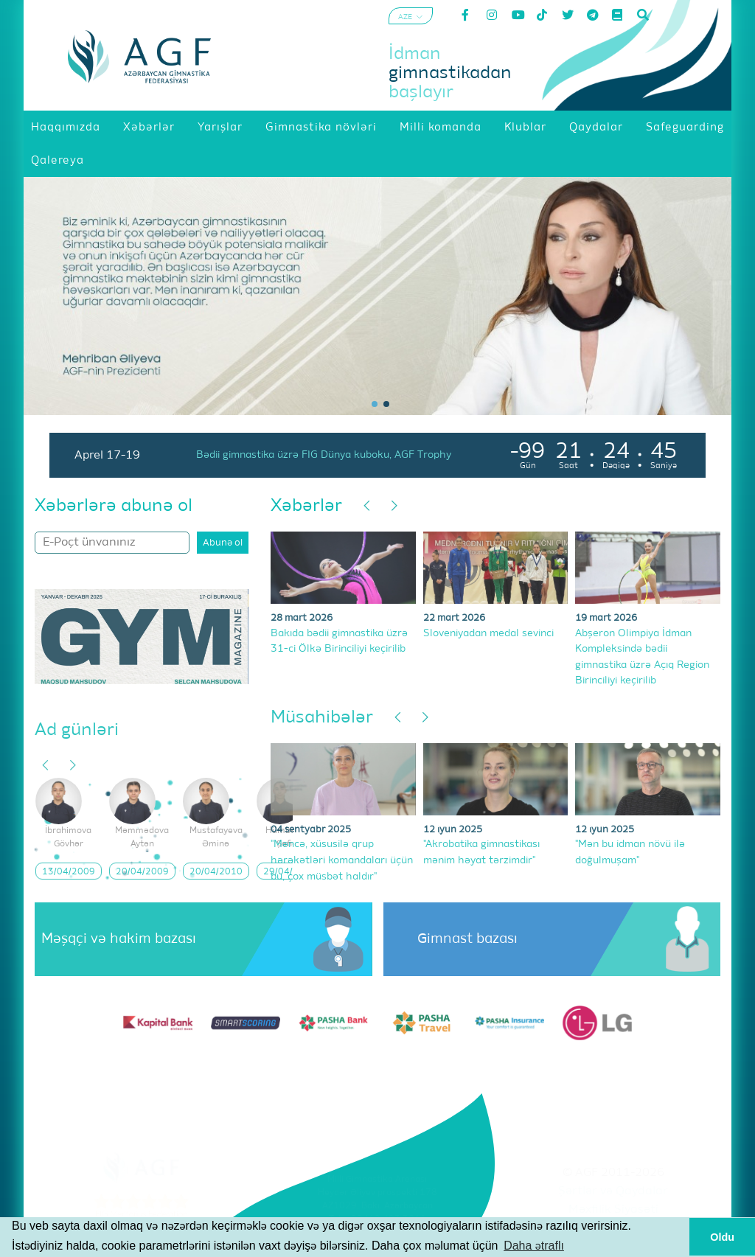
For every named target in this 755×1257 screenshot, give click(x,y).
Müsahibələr (322, 717)
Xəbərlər (306, 506)
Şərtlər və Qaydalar (613, 1191)
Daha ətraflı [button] (534, 1245)
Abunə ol (223, 543)
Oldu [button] (722, 1237)
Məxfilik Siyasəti (613, 1210)
